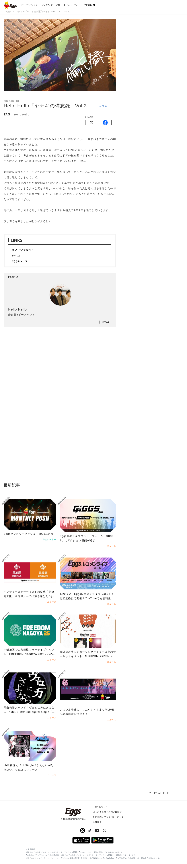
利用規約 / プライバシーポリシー (109, 817)
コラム (66, 11)
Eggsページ (20, 261)
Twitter (17, 255)
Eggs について (100, 807)
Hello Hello (21, 114)
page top (161, 792)
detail (105, 322)
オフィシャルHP (22, 249)
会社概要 (97, 822)
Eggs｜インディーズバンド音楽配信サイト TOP (30, 11)
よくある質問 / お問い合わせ (107, 812)
